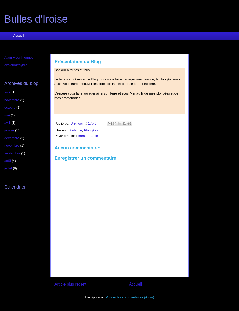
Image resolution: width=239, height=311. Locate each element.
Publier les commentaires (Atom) (130, 297)
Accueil (18, 35)
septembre (12, 153)
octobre (9, 107)
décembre (11, 138)
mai (7, 115)
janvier (9, 130)
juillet (8, 168)
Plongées (91, 130)
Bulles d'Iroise (36, 19)
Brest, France (88, 136)
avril (7, 92)
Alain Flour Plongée (18, 57)
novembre (11, 100)
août (7, 161)
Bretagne (75, 130)
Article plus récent (70, 284)
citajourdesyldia (15, 65)
